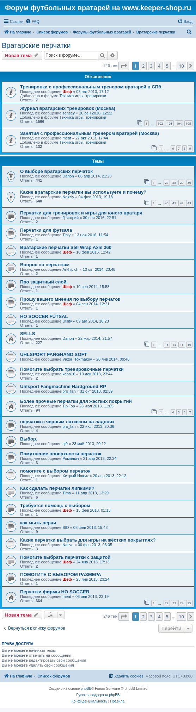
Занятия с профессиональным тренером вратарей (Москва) (89, 133)
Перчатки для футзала (46, 230)
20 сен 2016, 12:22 (95, 113)
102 (160, 123)
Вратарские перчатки (36, 45)
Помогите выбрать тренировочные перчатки (72, 369)
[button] (123, 66)
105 (188, 123)
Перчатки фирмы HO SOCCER (54, 591)
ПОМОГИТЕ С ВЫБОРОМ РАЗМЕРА (60, 574)
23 (174, 603)
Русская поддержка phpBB (98, 695)
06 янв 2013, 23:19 (92, 596)
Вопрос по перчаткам (44, 264)
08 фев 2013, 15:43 (90, 527)
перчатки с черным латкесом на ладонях (67, 421)
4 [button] (159, 66)
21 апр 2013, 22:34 (100, 458)
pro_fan (68, 391)
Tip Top (68, 406)
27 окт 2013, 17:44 (91, 138)
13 (167, 344)
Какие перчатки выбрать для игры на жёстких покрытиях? (88, 540)
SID (65, 527)
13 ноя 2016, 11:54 (91, 235)
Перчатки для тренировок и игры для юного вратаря (81, 213)
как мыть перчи (38, 522)
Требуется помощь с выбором (55, 505)
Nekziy (68, 197)
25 (189, 603)
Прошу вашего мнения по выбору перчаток (70, 299)
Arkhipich (70, 269)
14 (174, 344)
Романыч (70, 458)
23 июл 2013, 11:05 (96, 406)
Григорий (70, 218)
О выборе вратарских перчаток (56, 171)
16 (189, 344)
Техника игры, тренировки (82, 96)
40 (167, 203)
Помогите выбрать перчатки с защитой (65, 557)
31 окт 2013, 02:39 (96, 391)
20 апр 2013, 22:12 (109, 476)
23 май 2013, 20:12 (89, 444)
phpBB (86, 689)
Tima (66, 493)
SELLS (27, 333)
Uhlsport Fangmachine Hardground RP (63, 386)
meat (66, 138)
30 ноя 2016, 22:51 (99, 218)
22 (167, 603)
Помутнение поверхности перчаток (60, 453)
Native (67, 545)
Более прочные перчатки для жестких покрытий (76, 401)
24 (181, 603)
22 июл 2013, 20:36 (97, 426)
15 (181, 344)
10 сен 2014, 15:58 (92, 287)
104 (179, 123)
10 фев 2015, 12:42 (93, 252)
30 (189, 182)
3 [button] (151, 66)
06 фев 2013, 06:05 (95, 545)
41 (174, 203)
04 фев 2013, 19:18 (95, 197)
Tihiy (66, 235)
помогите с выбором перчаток (55, 471)
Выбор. (28, 439)
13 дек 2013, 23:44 (96, 374)
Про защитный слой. (44, 282)
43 (189, 203)
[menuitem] (32, 21)
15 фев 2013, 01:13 (93, 510)
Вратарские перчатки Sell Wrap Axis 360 (65, 247)
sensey (68, 113)
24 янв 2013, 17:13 (92, 562)
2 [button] (143, 66)
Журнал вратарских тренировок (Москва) (67, 108)
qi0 (65, 444)
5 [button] (167, 66)
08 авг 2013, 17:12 (92, 91)
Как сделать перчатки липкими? (57, 488)
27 (167, 182)
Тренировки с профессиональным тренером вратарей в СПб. (91, 86)
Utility (67, 321)
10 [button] (181, 66)
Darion (68, 176)
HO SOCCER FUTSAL (44, 316)
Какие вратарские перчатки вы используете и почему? (83, 192)
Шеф (67, 91)
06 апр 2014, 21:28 (95, 176)
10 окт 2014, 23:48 (99, 269)
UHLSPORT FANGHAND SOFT (53, 354)
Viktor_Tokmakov (77, 359)
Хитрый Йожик (75, 476)
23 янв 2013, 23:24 (92, 579)
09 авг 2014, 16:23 (92, 321)
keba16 (68, 374)
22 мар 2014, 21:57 (95, 338)
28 (174, 182)
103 (169, 123)
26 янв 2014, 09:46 (112, 359)
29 (181, 182)
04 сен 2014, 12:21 (92, 304)
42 (181, 203)
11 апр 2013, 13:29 (92, 493)
